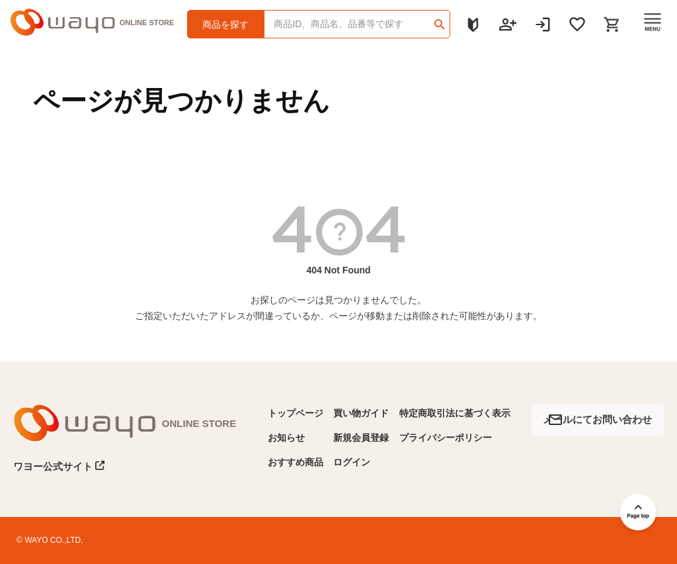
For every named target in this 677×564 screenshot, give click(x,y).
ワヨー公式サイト (59, 466)
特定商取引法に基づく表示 (454, 413)
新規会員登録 (361, 437)
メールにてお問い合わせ (597, 419)
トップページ (295, 413)
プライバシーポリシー (445, 437)
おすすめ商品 (295, 462)
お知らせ (286, 437)
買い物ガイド (361, 413)
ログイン (351, 462)
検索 (439, 20)
